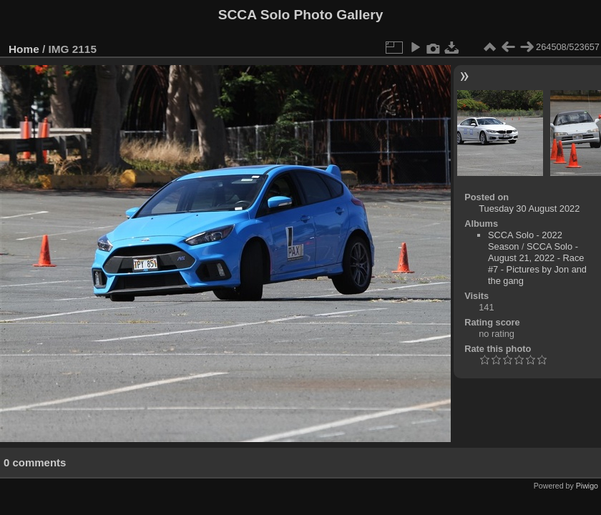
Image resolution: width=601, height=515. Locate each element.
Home (24, 49)
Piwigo (587, 485)
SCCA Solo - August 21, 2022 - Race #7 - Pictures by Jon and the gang (537, 263)
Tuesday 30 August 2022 (529, 208)
